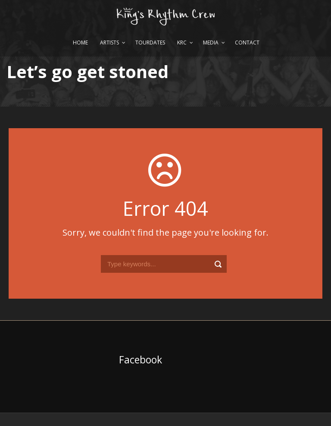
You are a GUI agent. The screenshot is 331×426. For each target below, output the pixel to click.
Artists (109, 42)
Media (211, 42)
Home (80, 42)
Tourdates (150, 42)
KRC (182, 42)
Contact (247, 42)
